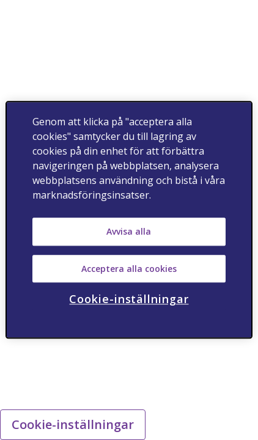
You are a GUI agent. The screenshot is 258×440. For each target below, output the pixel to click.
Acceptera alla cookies (129, 268)
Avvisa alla (128, 231)
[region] (129, 219)
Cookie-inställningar (73, 424)
